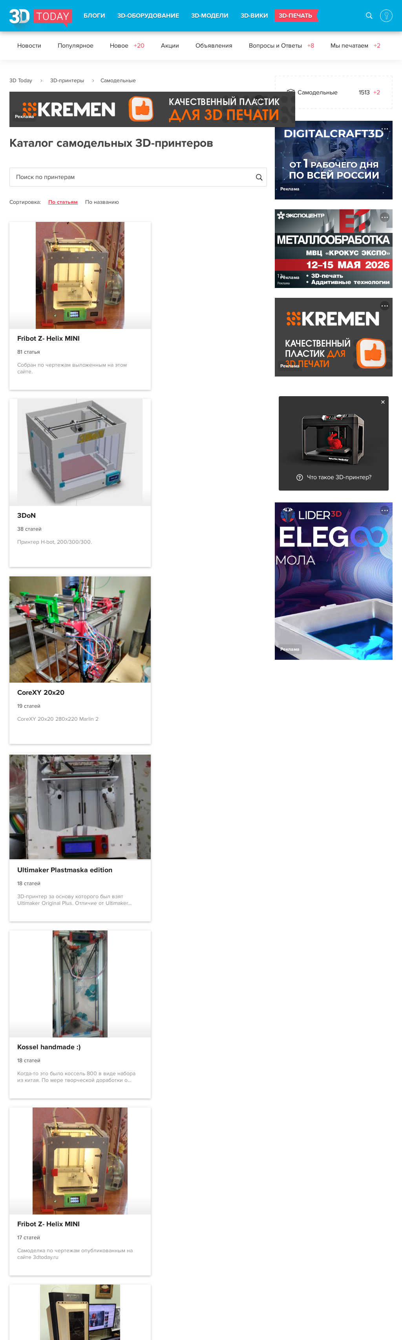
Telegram (207, 1246)
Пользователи (29, 1275)
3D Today (20, 80)
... (138, 1136)
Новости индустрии (160, 1232)
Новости (29, 46)
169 (160, 1137)
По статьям (63, 202)
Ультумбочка (170, 871)
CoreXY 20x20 (40, 516)
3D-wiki (81, 1275)
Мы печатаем (355, 46)
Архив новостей (156, 1289)
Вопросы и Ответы (281, 46)
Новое (127, 46)
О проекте (24, 1232)
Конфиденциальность (226, 1326)
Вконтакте (209, 1232)
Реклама (24, 117)
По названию (102, 202)
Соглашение (27, 1246)
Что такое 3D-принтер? (339, 477)
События (145, 1260)
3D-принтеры (67, 80)
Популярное (75, 46)
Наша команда (295, 1244)
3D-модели (86, 1246)
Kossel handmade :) (48, 693)
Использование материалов (150, 1326)
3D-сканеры (88, 1260)
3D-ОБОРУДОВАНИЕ (148, 16)
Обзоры (144, 1275)
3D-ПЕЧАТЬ (295, 16)
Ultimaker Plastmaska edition (196, 516)
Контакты (288, 1216)
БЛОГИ (94, 16)
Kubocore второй (45, 1048)
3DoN (158, 338)
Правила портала (33, 1260)
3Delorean (34, 871)
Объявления (214, 46)
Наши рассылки (217, 1260)
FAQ (15, 1289)
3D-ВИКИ (254, 16)
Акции (170, 46)
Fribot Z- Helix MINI (48, 338)
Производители (93, 1289)
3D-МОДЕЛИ (209, 16)
